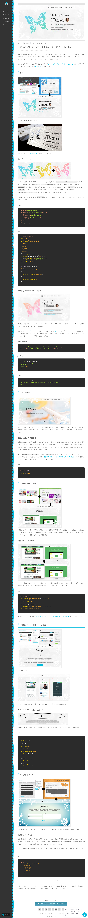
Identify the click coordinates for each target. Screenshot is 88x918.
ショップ (6, 21)
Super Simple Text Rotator (31, 331)
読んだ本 (6, 14)
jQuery (56, 331)
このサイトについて (42, 913)
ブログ (5, 11)
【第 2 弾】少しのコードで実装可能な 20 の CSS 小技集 (59, 457)
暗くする (5, 915)
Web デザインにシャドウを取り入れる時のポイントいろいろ (52, 616)
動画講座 (6, 18)
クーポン (6, 24)
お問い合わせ (61, 913)
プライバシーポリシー (52, 913)
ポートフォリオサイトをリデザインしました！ (61, 64)
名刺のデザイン (34, 153)
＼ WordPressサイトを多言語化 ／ (51, 900)
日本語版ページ (39, 66)
